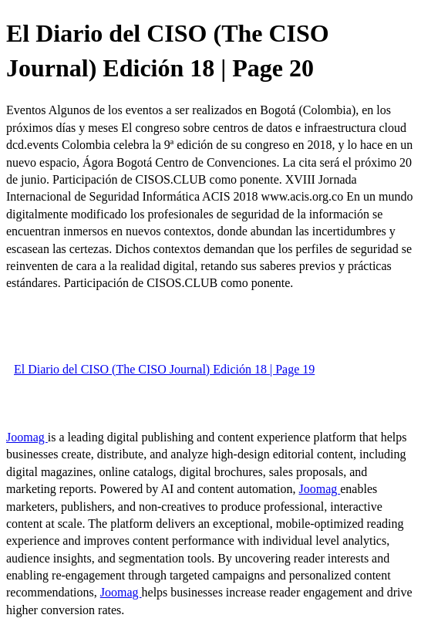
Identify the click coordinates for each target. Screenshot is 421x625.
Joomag (27, 437)
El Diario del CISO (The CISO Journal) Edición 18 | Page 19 (164, 369)
